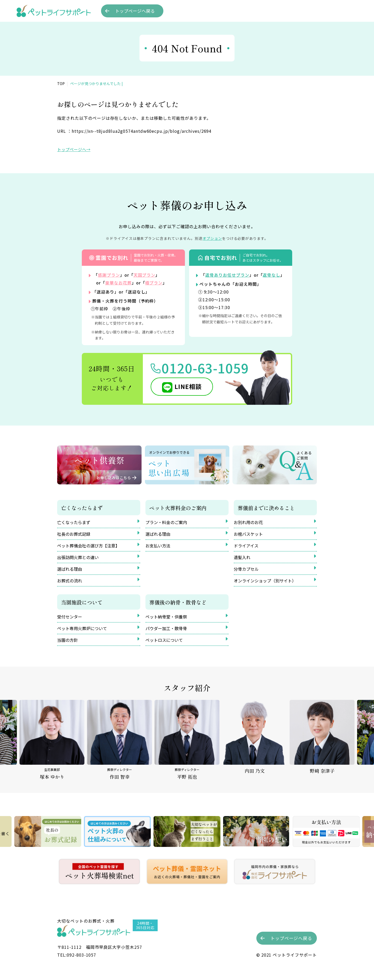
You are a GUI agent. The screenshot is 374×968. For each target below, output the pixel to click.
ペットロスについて (164, 640)
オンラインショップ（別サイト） (265, 580)
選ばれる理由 (69, 569)
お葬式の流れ (69, 580)
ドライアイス (246, 545)
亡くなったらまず (73, 522)
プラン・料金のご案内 (166, 522)
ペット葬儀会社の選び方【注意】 (88, 545)
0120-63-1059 (205, 367)
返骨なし (271, 275)
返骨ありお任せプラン (227, 275)
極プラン (154, 283)
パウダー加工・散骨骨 (166, 628)
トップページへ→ (73, 149)
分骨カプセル (246, 569)
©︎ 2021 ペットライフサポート (286, 955)
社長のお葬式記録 (73, 534)
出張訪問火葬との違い (78, 557)
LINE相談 (188, 386)
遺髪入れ (242, 557)
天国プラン (144, 275)
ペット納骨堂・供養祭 (166, 617)
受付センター (69, 617)
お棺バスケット (248, 534)
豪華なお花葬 (118, 283)
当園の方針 (67, 640)
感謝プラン (109, 275)
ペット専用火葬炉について (82, 628)
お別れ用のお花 (248, 522)
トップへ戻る (135, 11)
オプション (212, 238)
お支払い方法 (157, 545)
